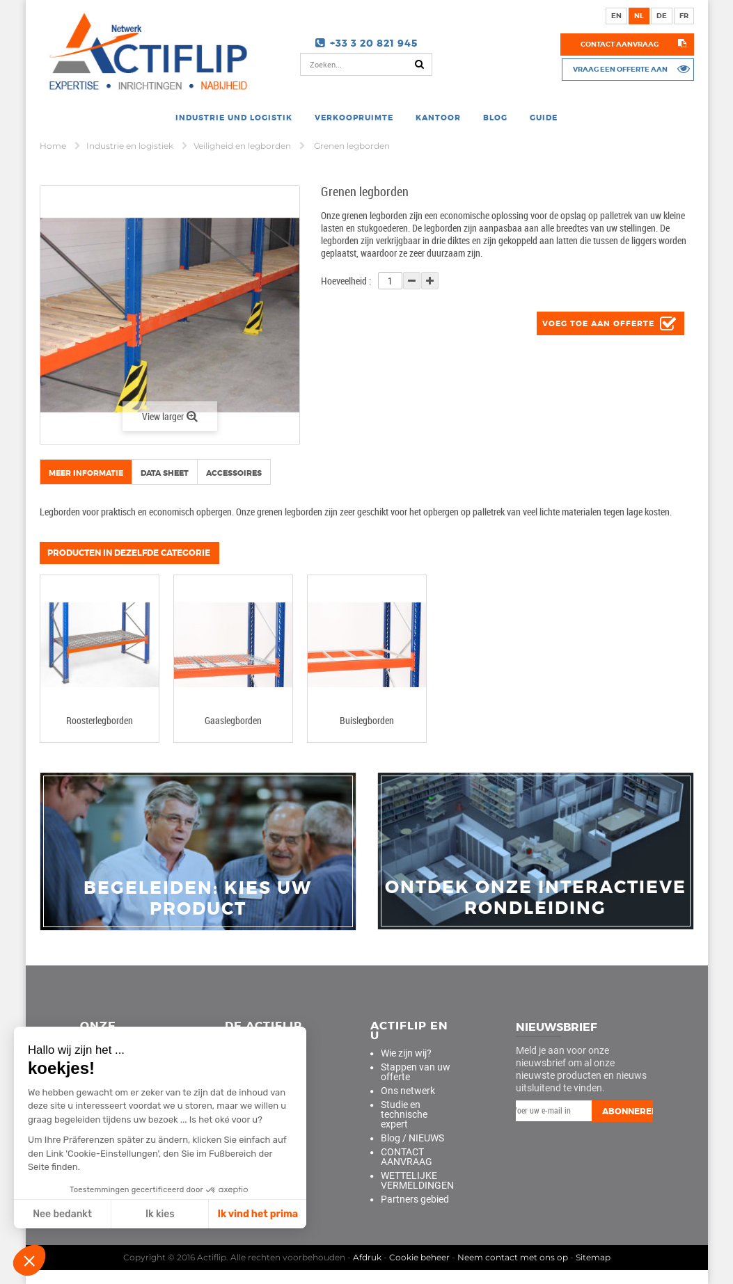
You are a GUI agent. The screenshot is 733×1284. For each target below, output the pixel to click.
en (616, 15)
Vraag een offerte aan (619, 69)
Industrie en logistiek (130, 146)
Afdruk (367, 1257)
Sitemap (593, 1257)
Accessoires (234, 473)
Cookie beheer (419, 1257)
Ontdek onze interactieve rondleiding (535, 898)
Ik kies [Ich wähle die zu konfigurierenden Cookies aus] (160, 1214)
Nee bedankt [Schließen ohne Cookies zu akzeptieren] (62, 1214)
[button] (29, 1260)
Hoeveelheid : (346, 280)
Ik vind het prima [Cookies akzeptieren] (257, 1214)
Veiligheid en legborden (243, 146)
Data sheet (165, 473)
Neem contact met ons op (512, 1257)
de (661, 15)
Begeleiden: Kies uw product (198, 899)
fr (683, 15)
